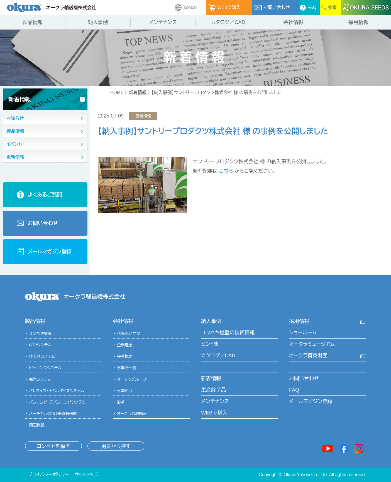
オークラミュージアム (312, 344)
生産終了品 (213, 390)
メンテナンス (215, 401)
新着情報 (137, 92)
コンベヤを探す (53, 446)
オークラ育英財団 (308, 355)
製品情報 (35, 321)
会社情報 (123, 321)
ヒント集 (210, 344)
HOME (117, 92)
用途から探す (116, 446)
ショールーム (303, 332)
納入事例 (211, 321)
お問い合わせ (304, 378)
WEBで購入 (214, 413)
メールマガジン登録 (310, 401)
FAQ (294, 390)
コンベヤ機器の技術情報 (228, 332)
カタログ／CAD (218, 355)
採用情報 (299, 321)
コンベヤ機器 (40, 333)
